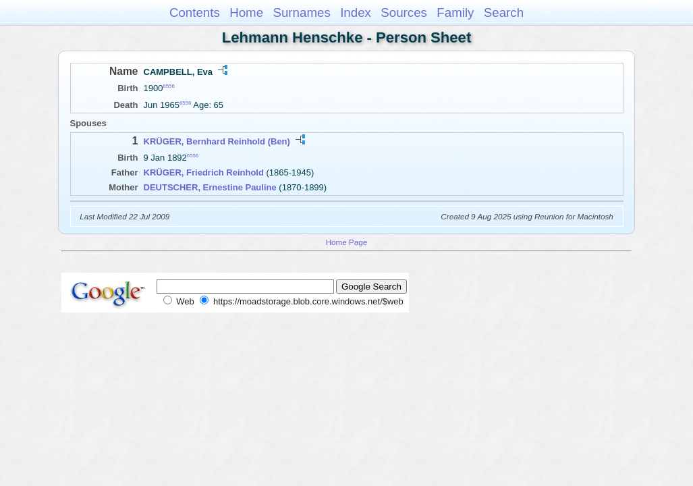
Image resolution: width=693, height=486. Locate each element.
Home (246, 12)
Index (355, 12)
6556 (168, 86)
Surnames (301, 12)
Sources (404, 12)
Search (504, 12)
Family (455, 12)
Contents (194, 12)
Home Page (347, 242)
